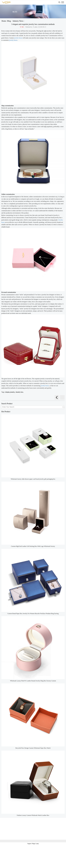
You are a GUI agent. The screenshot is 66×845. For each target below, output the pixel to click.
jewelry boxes (18, 38)
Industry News (18, 21)
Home (4, 21)
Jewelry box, (19, 392)
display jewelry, (10, 392)
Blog (9, 21)
